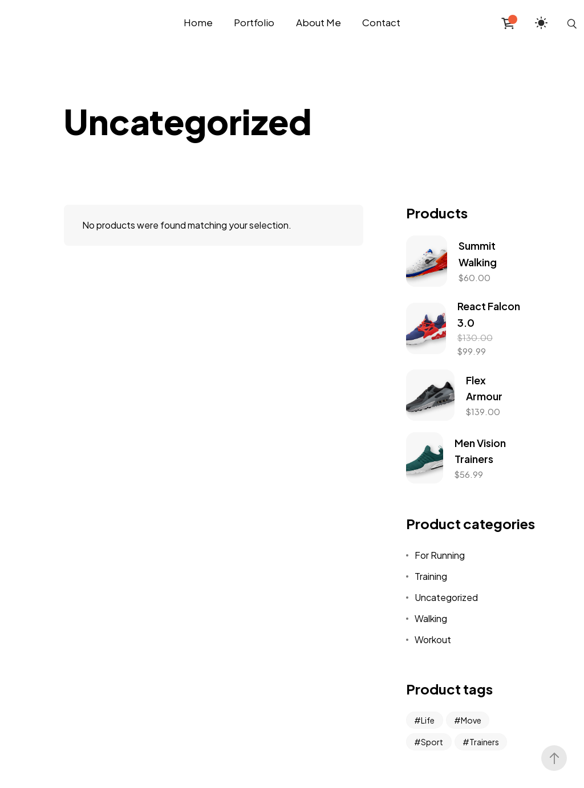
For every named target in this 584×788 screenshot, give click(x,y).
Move (471, 720)
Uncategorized (446, 597)
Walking (431, 618)
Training (431, 576)
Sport (432, 742)
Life (428, 720)
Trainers (484, 742)
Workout (433, 639)
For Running (440, 555)
